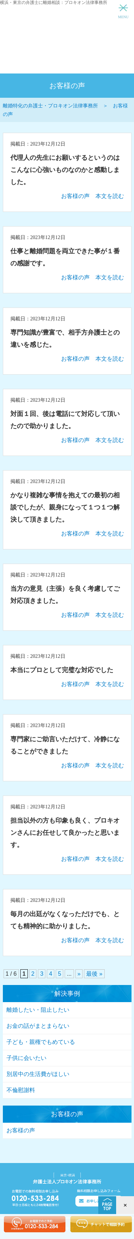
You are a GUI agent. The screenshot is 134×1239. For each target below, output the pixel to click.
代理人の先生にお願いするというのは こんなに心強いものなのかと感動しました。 (68, 170)
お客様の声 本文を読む (92, 196)
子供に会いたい (26, 1058)
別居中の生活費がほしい (37, 1074)
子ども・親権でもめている (40, 1042)
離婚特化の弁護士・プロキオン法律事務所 (67, 28)
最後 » (94, 974)
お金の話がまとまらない (37, 1026)
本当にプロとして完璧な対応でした (61, 670)
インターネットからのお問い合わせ (100, 64)
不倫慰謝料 (20, 1090)
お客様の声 (20, 1130)
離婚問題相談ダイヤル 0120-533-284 (33, 64)
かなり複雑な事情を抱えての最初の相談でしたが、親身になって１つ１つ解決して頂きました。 (65, 507)
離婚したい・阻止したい (37, 1010)
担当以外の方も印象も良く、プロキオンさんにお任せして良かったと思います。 (65, 832)
